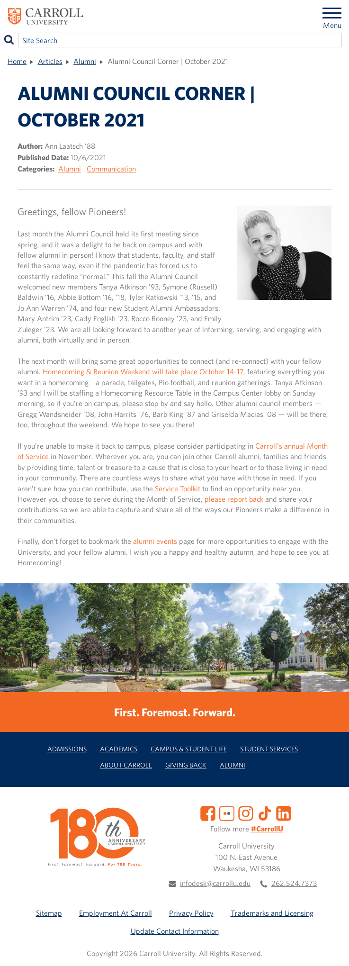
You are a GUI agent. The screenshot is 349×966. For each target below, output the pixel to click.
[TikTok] (264, 812)
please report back (234, 499)
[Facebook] (207, 812)
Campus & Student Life (189, 749)
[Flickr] (226, 812)
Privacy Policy (191, 913)
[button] (331, 948)
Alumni (84, 61)
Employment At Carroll (115, 913)
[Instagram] (245, 812)
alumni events (155, 541)
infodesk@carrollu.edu (215, 883)
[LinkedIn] (283, 812)
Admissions (67, 749)
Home (17, 61)
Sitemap (49, 913)
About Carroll (126, 765)
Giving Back (185, 765)
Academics (118, 749)
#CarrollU (267, 828)
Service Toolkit (177, 488)
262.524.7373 (294, 883)
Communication (111, 168)
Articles (50, 61)
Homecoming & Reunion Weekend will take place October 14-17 (143, 371)
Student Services (269, 749)
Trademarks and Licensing (272, 913)
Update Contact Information (175, 931)
